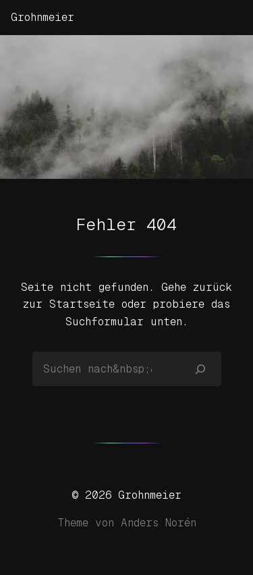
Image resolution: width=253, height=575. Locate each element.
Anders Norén (158, 522)
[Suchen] (200, 368)
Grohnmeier (42, 17)
